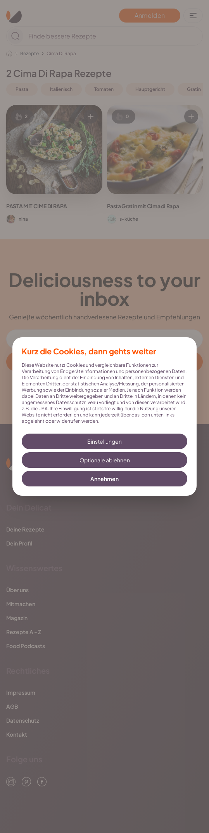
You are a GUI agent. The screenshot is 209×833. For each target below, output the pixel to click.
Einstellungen (104, 441)
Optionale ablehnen (104, 460)
